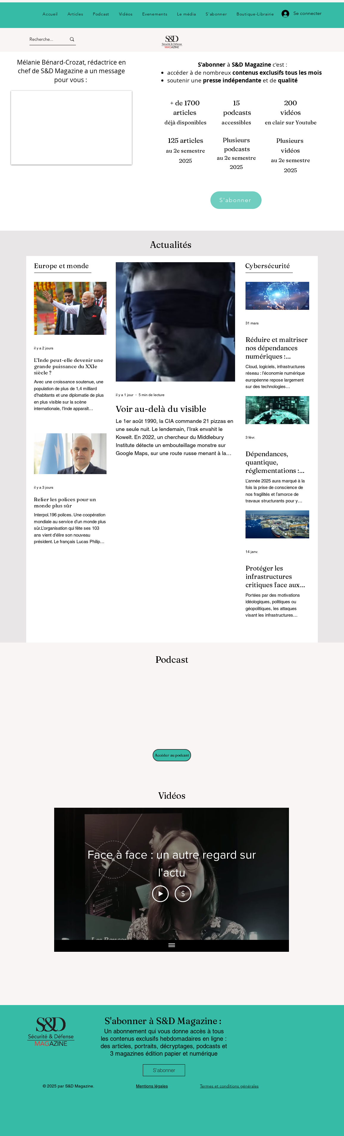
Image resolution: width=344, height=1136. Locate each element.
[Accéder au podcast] (172, 755)
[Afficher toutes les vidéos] (172, 946)
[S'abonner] (236, 200)
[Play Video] (160, 893)
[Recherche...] (42, 39)
